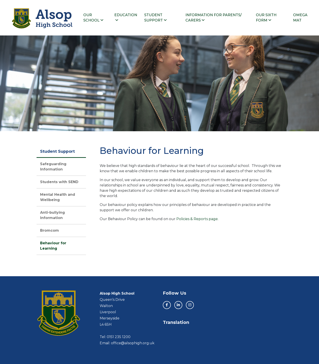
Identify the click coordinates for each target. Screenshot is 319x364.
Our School (93, 17)
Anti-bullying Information (52, 215)
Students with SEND (59, 182)
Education (125, 17)
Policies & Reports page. (196, 219)
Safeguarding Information (53, 166)
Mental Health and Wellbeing (57, 197)
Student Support (155, 17)
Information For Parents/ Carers (213, 17)
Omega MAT (300, 17)
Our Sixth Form (266, 17)
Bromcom (49, 230)
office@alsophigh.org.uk (132, 343)
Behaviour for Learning (53, 245)
